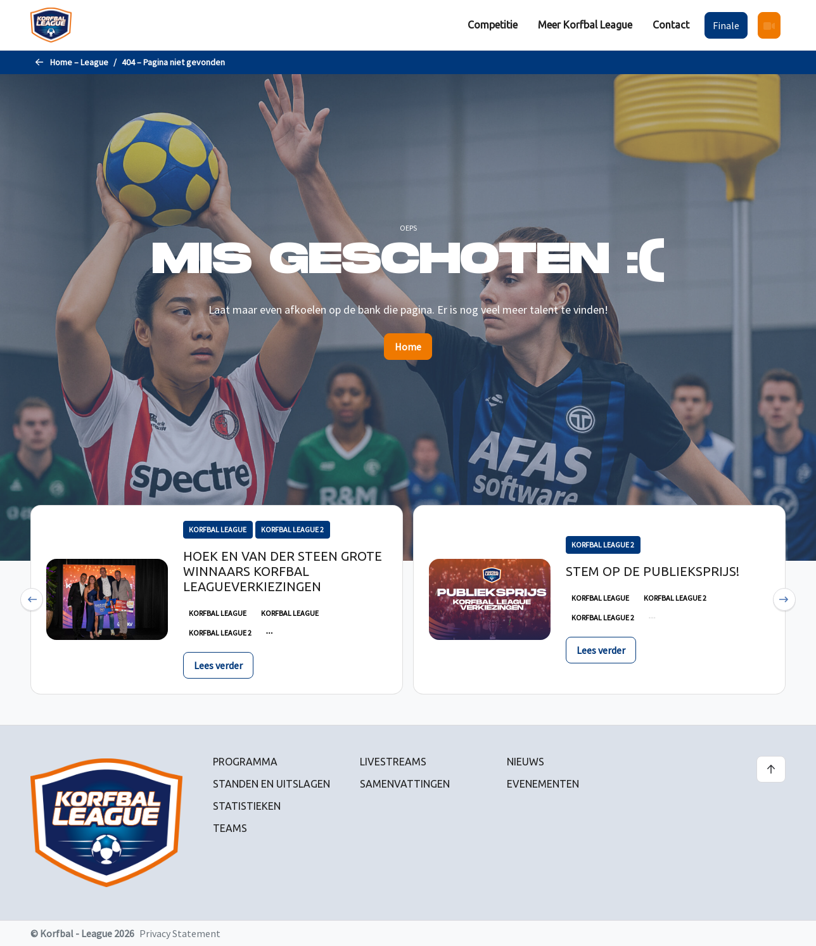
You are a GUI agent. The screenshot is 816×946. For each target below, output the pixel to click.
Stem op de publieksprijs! (652, 571)
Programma (245, 761)
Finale (726, 25)
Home (408, 346)
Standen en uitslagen (271, 783)
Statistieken (247, 806)
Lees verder (218, 665)
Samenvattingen (405, 783)
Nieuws (525, 761)
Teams (230, 828)
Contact (671, 24)
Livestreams (393, 761)
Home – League (79, 62)
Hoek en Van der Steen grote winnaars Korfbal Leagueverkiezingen (282, 571)
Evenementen (543, 783)
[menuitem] (492, 25)
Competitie (493, 24)
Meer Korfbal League (585, 24)
